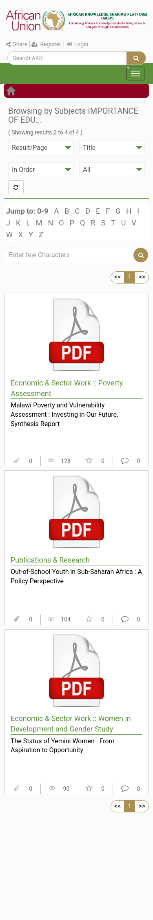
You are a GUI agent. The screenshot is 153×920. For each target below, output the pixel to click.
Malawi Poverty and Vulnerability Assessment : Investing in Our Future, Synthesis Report (64, 414)
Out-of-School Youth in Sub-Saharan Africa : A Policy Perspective (76, 576)
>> (141, 277)
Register (46, 44)
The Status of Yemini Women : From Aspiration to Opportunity (63, 745)
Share (16, 44)
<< (117, 277)
